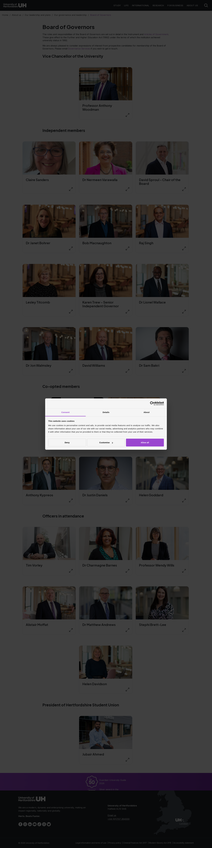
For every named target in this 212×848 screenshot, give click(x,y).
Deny (67, 442)
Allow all (145, 442)
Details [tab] (106, 412)
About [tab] (147, 412)
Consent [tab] (65, 412)
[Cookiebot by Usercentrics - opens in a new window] (152, 403)
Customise (106, 442)
